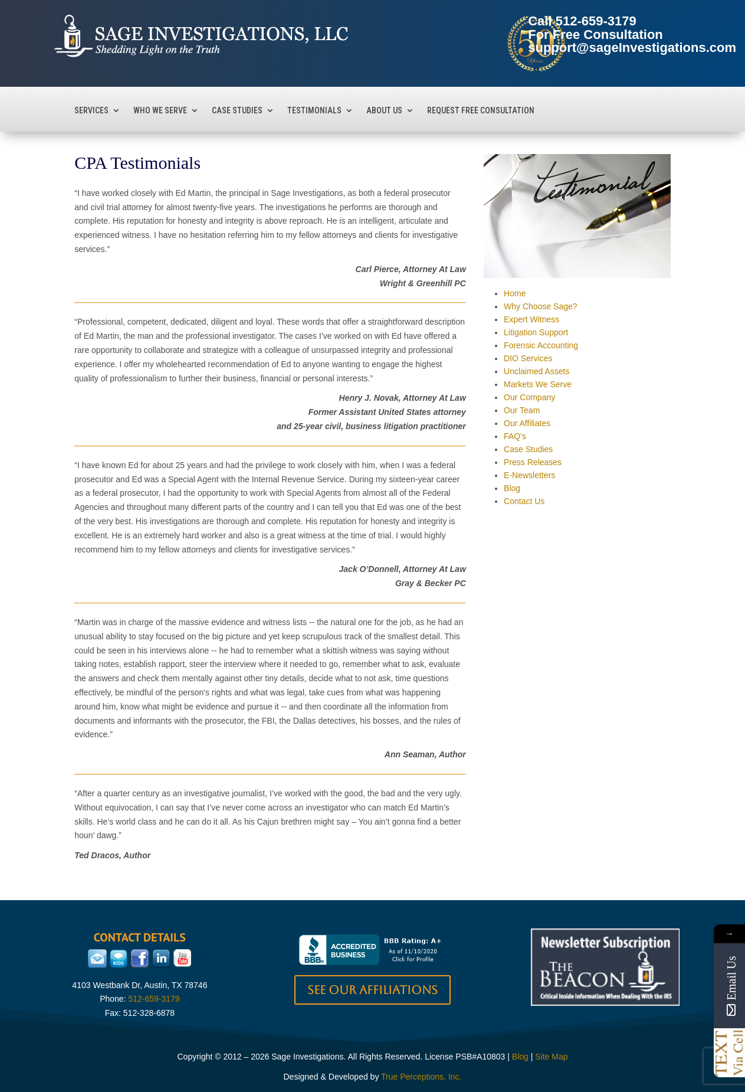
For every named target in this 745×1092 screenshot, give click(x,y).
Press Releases (533, 462)
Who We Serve (160, 110)
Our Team (522, 410)
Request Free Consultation (480, 110)
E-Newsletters (529, 475)
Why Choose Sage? (540, 306)
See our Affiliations (372, 990)
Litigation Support (536, 332)
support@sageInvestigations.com (632, 47)
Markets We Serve (538, 384)
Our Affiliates (527, 423)
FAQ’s (515, 436)
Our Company (529, 397)
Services (91, 110)
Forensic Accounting (541, 345)
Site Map (551, 1056)
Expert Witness (531, 319)
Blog (512, 488)
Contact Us (524, 501)
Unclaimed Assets (536, 371)
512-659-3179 (596, 21)
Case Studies (237, 110)
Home (515, 293)
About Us (384, 110)
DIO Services (528, 358)
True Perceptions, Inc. (421, 1076)
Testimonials (314, 110)
